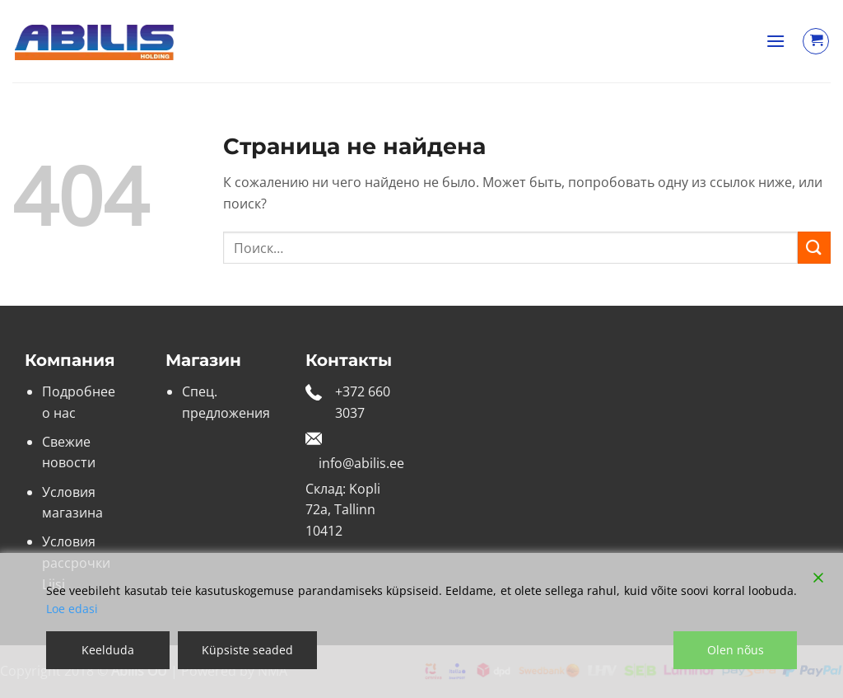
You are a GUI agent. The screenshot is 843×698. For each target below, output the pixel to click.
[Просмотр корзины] (816, 41)
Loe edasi (72, 608)
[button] (775, 41)
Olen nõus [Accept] (735, 650)
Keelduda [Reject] (108, 650)
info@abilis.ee (361, 463)
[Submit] (814, 248)
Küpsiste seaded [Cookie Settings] (247, 650)
